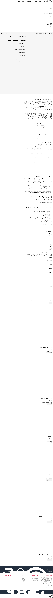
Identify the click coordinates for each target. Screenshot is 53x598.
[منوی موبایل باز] (51, 17)
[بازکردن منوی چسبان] (49, 24)
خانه (51, 33)
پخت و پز (49, 33)
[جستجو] (26, 8)
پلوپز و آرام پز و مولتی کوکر (44, 33)
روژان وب (11, 591)
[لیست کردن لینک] (20, 578)
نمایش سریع (49, 553)
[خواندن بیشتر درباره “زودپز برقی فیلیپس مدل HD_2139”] (49, 560)
